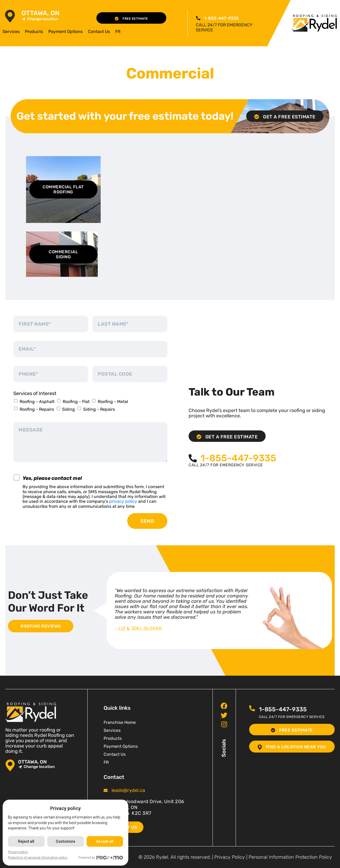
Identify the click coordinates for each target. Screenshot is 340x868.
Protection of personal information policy (37, 857)
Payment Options (65, 31)
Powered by (101, 858)
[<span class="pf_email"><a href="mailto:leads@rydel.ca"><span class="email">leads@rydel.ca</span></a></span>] (106, 790)
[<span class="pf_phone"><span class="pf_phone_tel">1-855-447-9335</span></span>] (198, 18)
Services (11, 31)
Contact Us (99, 31)
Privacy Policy (229, 857)
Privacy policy (18, 852)
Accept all (105, 841)
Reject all (26, 841)
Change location (40, 19)
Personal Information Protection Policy (290, 857)
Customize (65, 841)
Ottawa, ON (41, 13)
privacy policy (123, 501)
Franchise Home (120, 722)
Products (34, 31)
